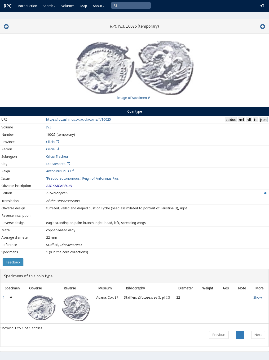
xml (241, 119)
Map (83, 6)
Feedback (13, 262)
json (263, 119)
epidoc (231, 119)
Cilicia (50, 142)
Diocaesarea (56, 163)
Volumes (68, 6)
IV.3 (49, 127)
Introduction (27, 6)
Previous (218, 334)
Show (257, 297)
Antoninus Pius (57, 171)
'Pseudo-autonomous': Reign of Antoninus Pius (82, 178)
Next (258, 334)
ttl (255, 119)
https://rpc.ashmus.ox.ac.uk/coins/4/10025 (78, 119)
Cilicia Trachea (57, 156)
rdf (249, 119)
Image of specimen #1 (134, 97)
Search (49, 6)
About (99, 6)
